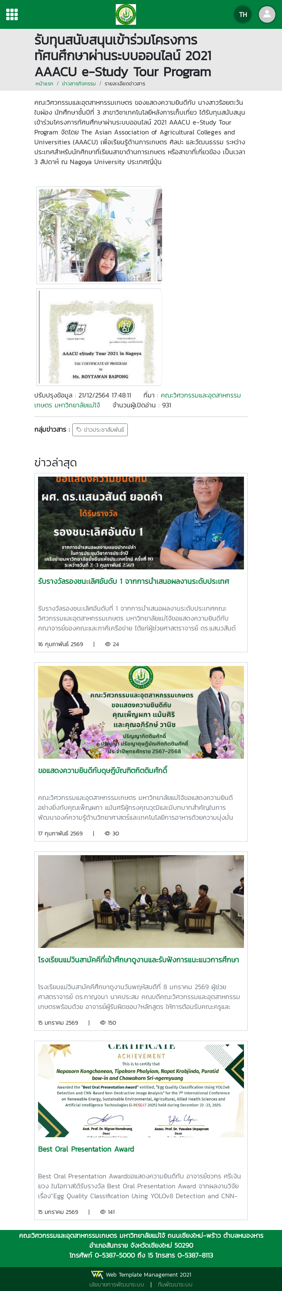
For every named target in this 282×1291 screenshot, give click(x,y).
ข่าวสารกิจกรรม (79, 83)
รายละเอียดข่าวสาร (125, 83)
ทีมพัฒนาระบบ (175, 1284)
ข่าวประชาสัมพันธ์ (100, 430)
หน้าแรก (44, 83)
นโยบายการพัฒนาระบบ (116, 1284)
